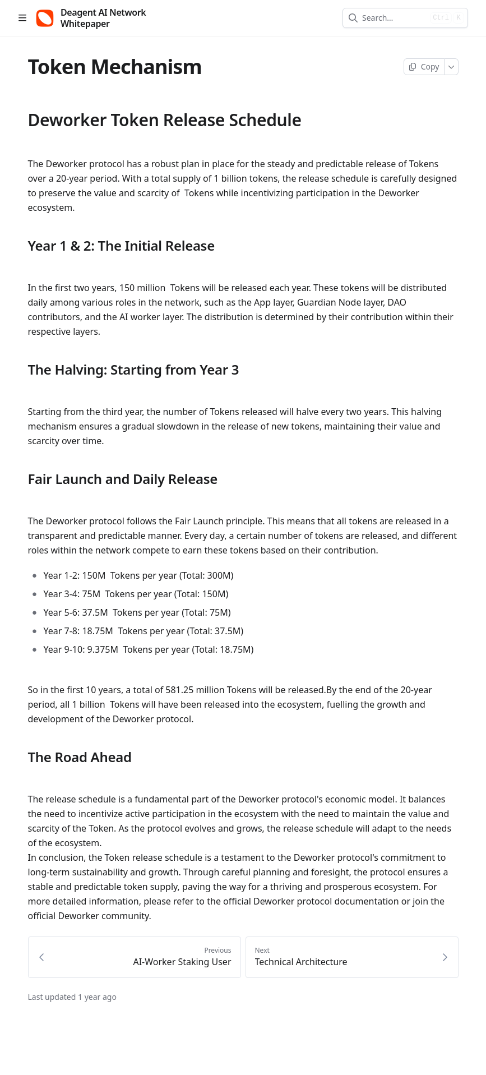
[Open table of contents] (22, 18)
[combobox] (393, 18)
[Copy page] (424, 66)
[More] (452, 66)
